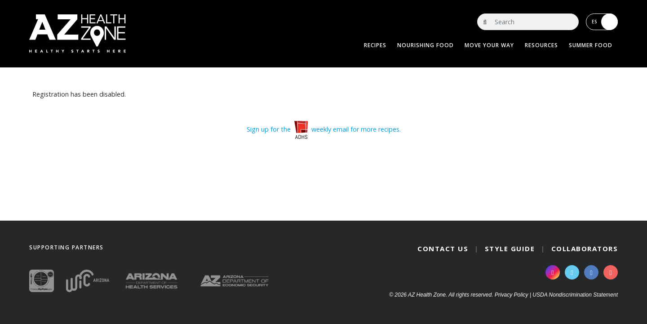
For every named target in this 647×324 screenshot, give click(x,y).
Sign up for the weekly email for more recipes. (324, 129)
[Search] (528, 21)
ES (605, 21)
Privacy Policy (511, 295)
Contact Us (442, 248)
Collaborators (584, 248)
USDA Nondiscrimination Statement (575, 295)
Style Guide (510, 248)
